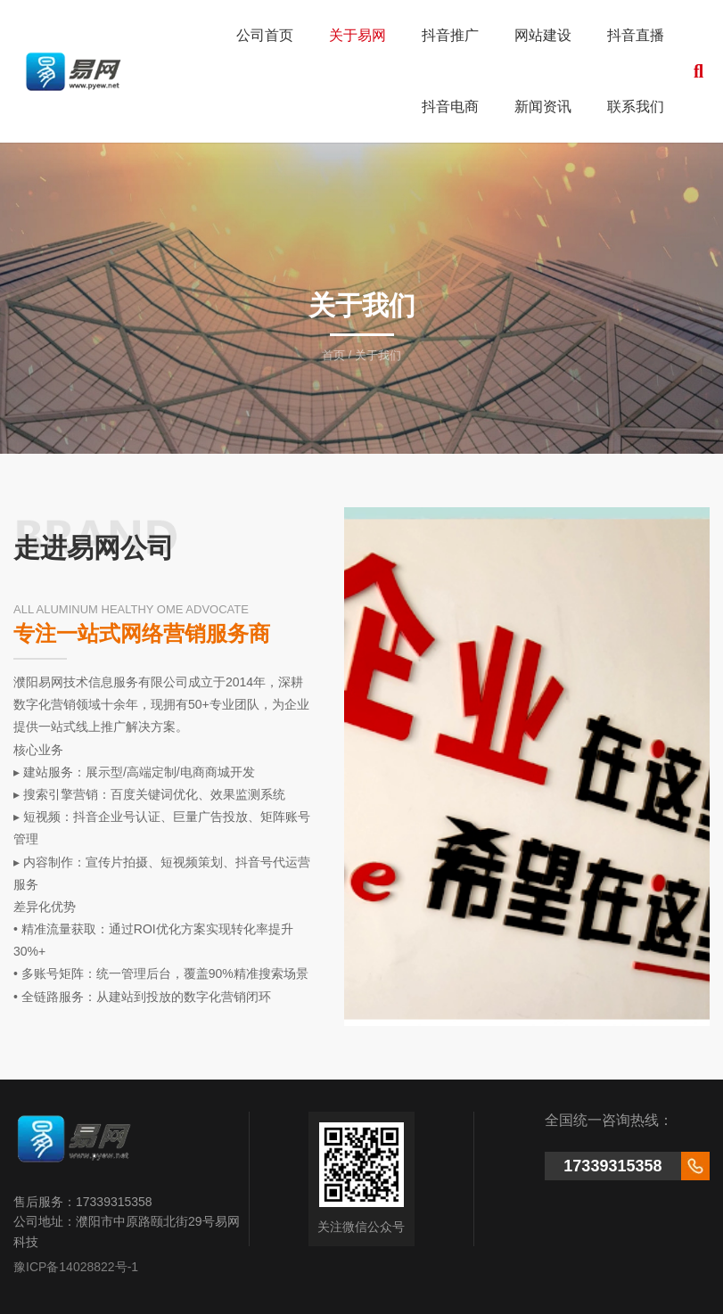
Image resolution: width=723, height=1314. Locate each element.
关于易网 (357, 35)
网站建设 (542, 35)
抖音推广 (450, 35)
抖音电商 (450, 106)
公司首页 (264, 35)
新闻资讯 (542, 106)
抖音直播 (635, 35)
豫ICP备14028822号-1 (75, 1267)
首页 (335, 355)
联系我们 (635, 106)
